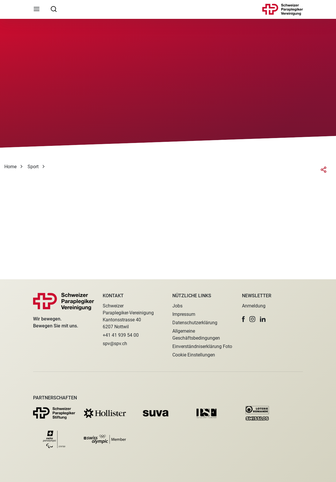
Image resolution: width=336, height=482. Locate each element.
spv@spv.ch (115, 343)
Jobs (177, 306)
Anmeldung (253, 306)
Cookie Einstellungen (193, 355)
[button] (243, 319)
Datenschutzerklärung (194, 322)
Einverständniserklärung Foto (202, 346)
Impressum (183, 314)
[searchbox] (54, 8)
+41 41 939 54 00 (121, 335)
